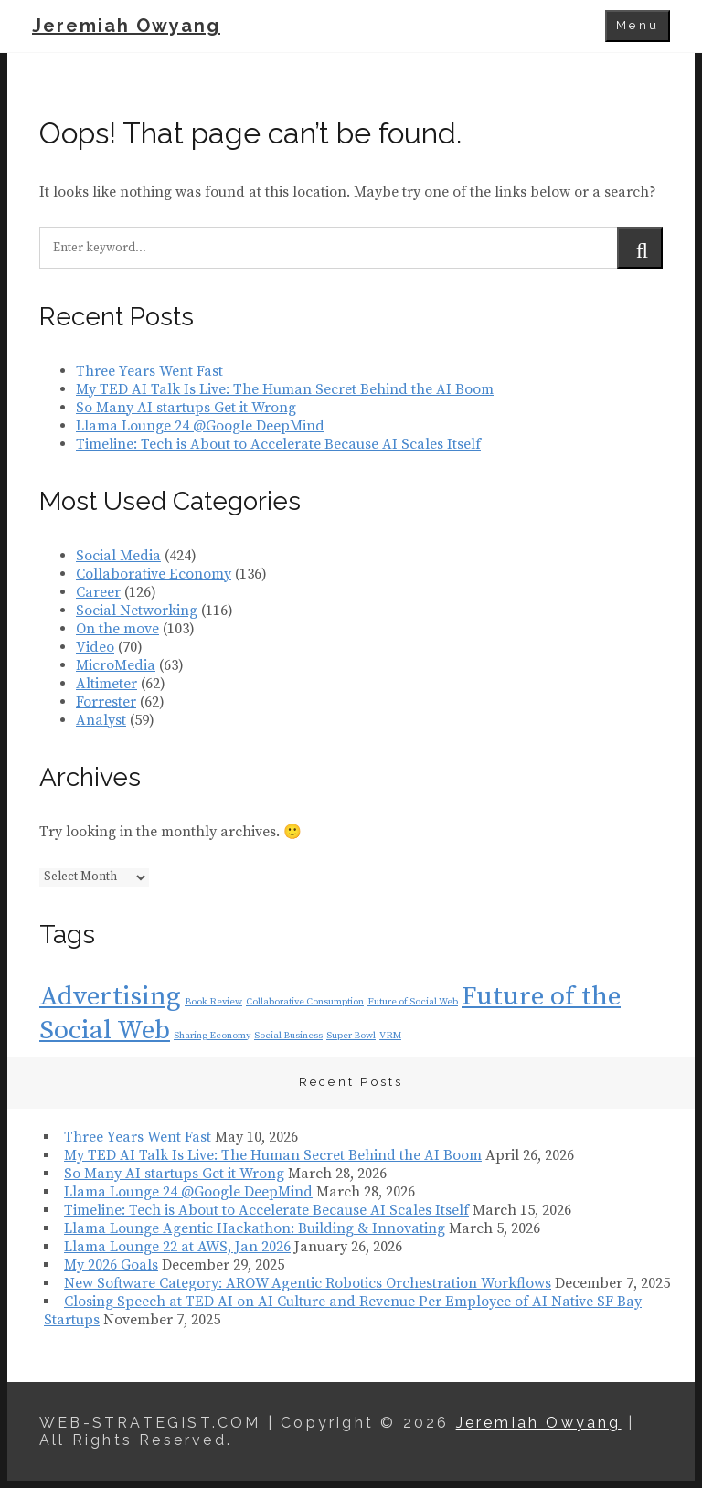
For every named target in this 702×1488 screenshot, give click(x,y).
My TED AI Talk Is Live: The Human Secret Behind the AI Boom (285, 389)
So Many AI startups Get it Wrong (186, 408)
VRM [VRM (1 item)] (390, 1035)
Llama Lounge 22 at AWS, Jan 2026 (177, 1247)
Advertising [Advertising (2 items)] (110, 997)
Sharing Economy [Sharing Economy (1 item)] (212, 1035)
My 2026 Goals (111, 1265)
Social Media (118, 556)
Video (95, 647)
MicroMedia (115, 665)
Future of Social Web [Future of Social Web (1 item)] (412, 1001)
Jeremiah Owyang (126, 26)
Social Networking (136, 610)
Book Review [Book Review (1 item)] (213, 1001)
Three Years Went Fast (149, 371)
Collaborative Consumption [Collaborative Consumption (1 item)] (305, 1001)
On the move (117, 629)
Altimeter (106, 684)
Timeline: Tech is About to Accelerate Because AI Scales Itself (278, 444)
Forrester (106, 702)
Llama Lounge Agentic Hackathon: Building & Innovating (254, 1228)
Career (98, 592)
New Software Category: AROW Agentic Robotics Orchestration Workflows (307, 1283)
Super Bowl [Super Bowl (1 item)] (351, 1035)
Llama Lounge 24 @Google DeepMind (200, 426)
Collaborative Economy (153, 574)
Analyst (101, 720)
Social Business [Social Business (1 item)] (288, 1035)
